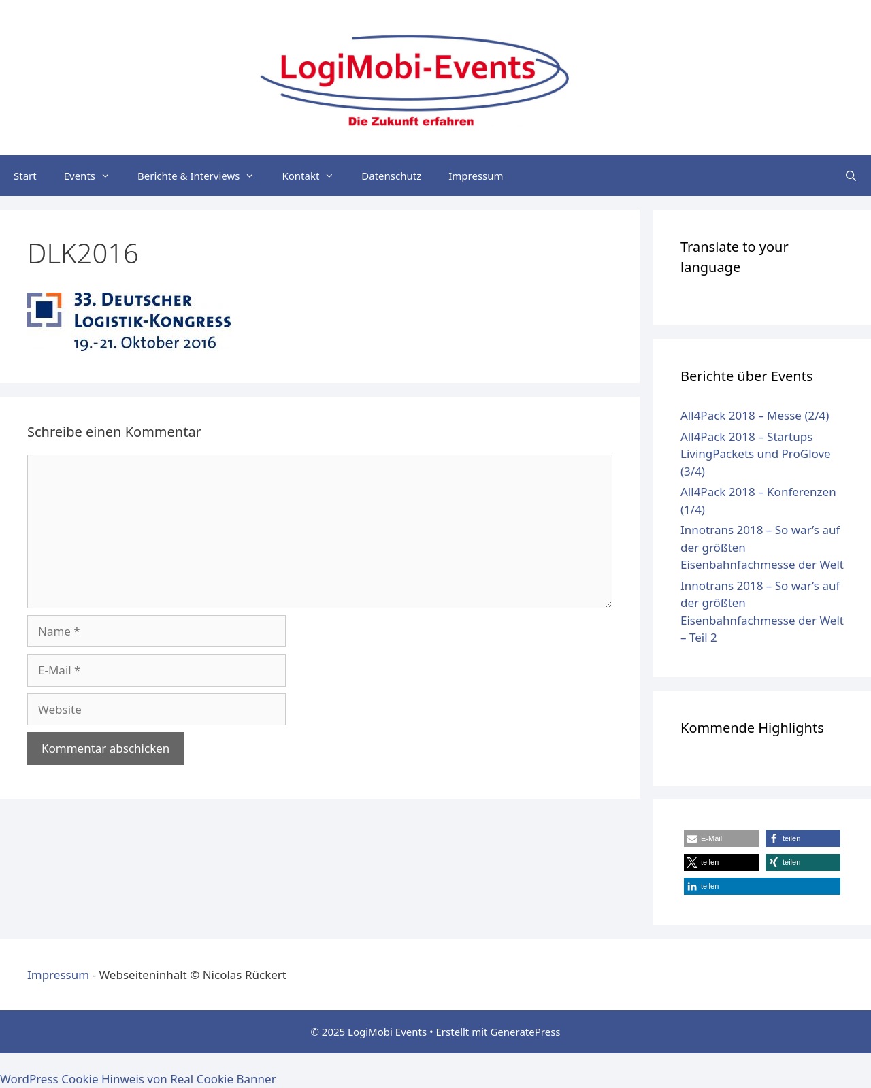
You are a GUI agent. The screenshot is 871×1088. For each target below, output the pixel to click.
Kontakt (315, 175)
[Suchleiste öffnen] (851, 175)
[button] (721, 838)
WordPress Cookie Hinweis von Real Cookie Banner (138, 1079)
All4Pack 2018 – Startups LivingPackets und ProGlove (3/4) (755, 454)
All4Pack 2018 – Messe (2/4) (754, 415)
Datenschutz (391, 175)
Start (25, 175)
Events (94, 175)
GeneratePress (525, 1031)
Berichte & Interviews (202, 175)
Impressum (475, 175)
